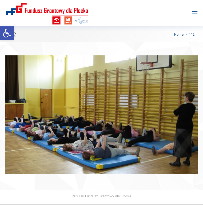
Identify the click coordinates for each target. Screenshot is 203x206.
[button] (7, 33)
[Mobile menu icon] (194, 13)
